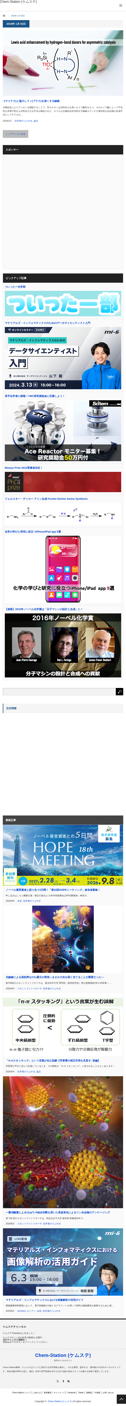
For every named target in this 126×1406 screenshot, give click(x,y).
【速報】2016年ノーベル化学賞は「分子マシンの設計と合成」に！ (44, 609)
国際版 (89, 1393)
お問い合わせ (108, 1393)
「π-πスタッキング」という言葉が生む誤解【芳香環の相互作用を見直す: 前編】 (53, 1060)
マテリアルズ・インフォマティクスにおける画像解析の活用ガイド (44, 1299)
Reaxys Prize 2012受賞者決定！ (24, 467)
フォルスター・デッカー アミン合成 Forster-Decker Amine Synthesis (46, 498)
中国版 (97, 1393)
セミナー (31, 1311)
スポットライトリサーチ (29, 988)
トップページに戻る (16, 134)
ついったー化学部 (15, 286)
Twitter (81, 1393)
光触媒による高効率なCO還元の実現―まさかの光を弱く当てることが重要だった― (55, 977)
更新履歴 (47, 1393)
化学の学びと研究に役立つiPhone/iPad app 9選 (33, 531)
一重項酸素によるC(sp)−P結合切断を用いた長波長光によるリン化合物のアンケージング (58, 1212)
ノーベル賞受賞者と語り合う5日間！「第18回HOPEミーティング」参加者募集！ (53, 889)
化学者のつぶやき (23, 121)
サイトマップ (59, 1393)
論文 (36, 121)
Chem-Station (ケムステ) (63, 1355)
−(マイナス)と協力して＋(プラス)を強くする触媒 (31, 100)
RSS (68, 1381)
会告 (19, 901)
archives (21, 1311)
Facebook (71, 1393)
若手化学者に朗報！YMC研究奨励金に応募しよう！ (35, 396)
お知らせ (37, 1393)
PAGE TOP (121, 1399)
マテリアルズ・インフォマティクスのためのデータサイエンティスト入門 (47, 322)
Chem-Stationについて (21, 1393)
